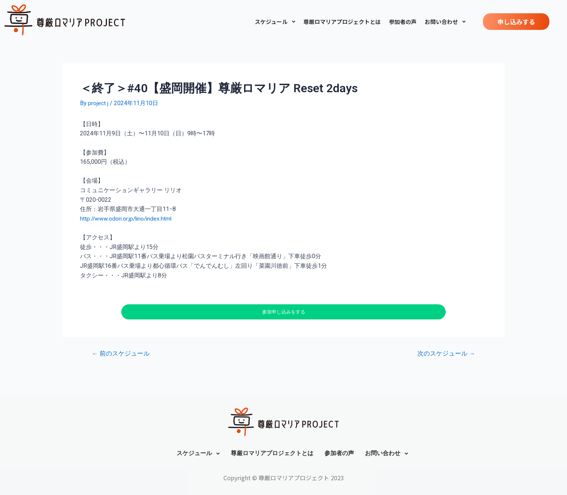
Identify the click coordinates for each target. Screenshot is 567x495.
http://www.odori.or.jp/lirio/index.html (127, 218)
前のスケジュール (121, 354)
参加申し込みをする (283, 312)
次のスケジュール (446, 354)
